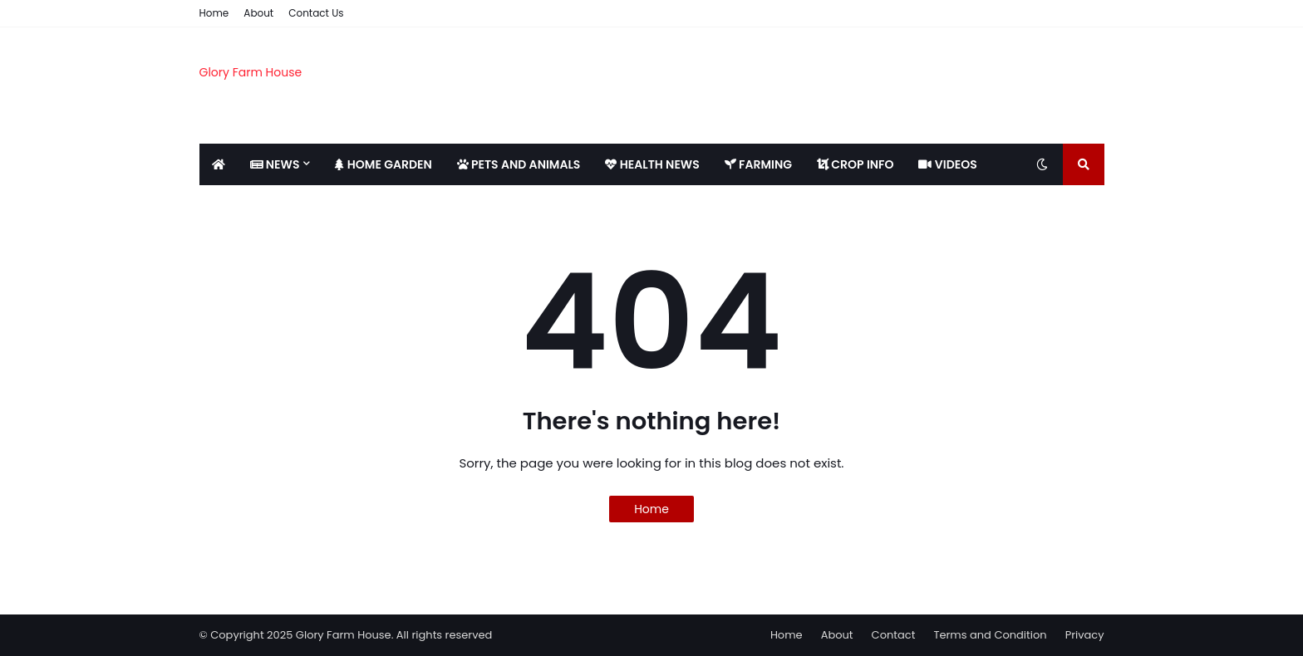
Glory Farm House (250, 72)
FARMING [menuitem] (758, 164)
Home (214, 13)
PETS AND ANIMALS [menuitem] (519, 164)
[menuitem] (218, 164)
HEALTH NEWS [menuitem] (652, 164)
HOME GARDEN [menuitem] (383, 164)
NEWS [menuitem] (275, 164)
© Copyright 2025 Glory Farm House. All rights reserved (346, 635)
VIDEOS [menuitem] (947, 164)
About (258, 13)
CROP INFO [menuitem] (855, 164)
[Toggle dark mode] (1042, 164)
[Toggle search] (1083, 164)
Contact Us (315, 13)
